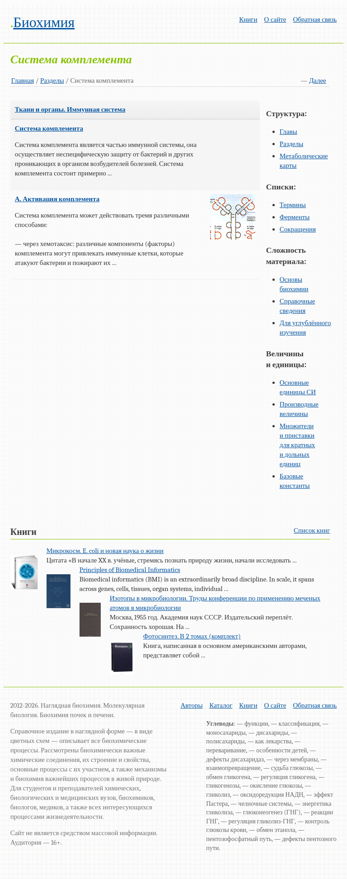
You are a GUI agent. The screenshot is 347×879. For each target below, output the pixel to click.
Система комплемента (49, 128)
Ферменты (295, 217)
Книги (248, 19)
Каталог (221, 705)
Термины (293, 205)
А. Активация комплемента (57, 199)
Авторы (192, 705)
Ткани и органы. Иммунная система (70, 109)
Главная (22, 80)
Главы (288, 132)
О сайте (275, 19)
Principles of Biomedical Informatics (130, 570)
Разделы (52, 80)
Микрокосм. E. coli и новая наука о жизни (105, 551)
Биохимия (44, 22)
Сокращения (298, 229)
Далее (317, 80)
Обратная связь (315, 19)
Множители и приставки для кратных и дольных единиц (297, 445)
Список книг (312, 530)
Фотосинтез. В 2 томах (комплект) (192, 636)
